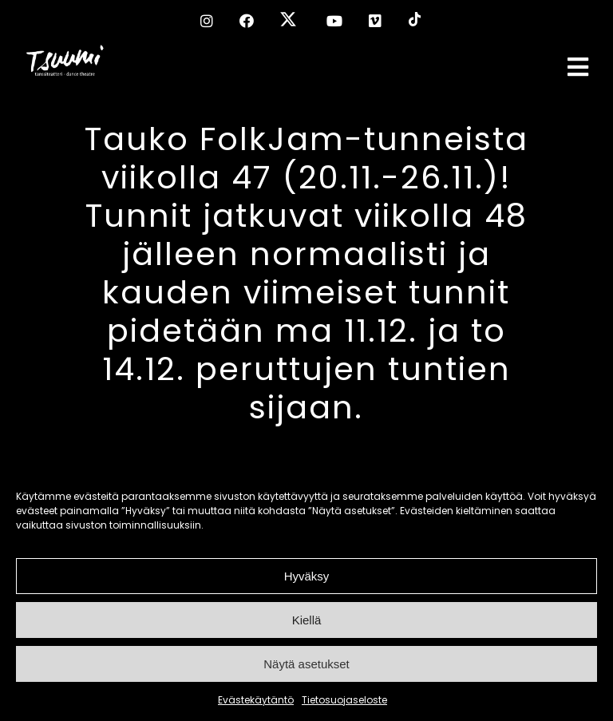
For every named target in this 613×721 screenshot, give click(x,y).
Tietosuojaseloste (344, 700)
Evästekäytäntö (256, 700)
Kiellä (307, 620)
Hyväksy (307, 576)
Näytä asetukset (306, 664)
